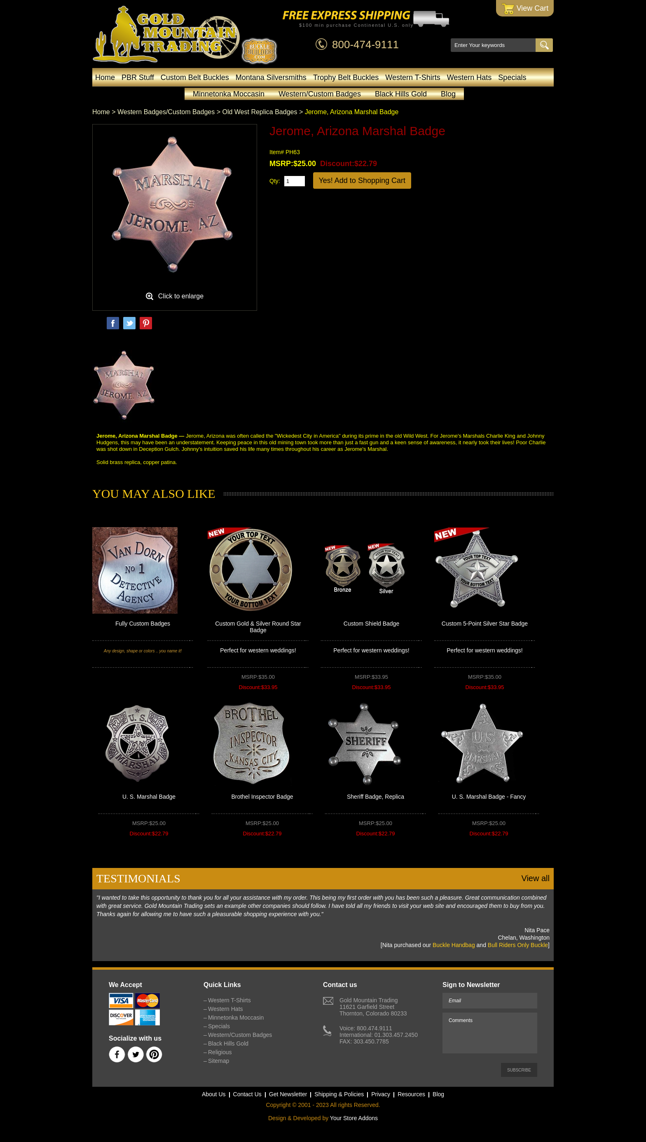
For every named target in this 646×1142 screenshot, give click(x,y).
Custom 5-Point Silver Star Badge (485, 623)
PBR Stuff (138, 77)
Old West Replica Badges (259, 111)
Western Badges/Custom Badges (166, 111)
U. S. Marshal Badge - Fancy (489, 796)
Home (105, 77)
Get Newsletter (288, 1094)
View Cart (525, 9)
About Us (214, 1094)
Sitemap (218, 1061)
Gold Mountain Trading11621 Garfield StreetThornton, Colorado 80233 (373, 1007)
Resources (411, 1094)
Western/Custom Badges (320, 94)
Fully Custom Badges (142, 623)
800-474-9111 (365, 44)
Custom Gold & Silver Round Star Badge (258, 626)
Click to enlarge (181, 296)
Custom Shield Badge (371, 623)
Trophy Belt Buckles (346, 77)
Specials (512, 77)
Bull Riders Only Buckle (518, 945)
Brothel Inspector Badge (262, 796)
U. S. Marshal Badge (149, 796)
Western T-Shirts (412, 77)
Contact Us (247, 1094)
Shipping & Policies (339, 1094)
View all (535, 878)
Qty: (274, 181)
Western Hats (469, 77)
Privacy (380, 1094)
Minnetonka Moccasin (228, 94)
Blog (448, 94)
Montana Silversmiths (271, 77)
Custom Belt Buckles (195, 77)
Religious (220, 1052)
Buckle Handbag (454, 945)
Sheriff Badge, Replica (375, 796)
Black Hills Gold (401, 94)
